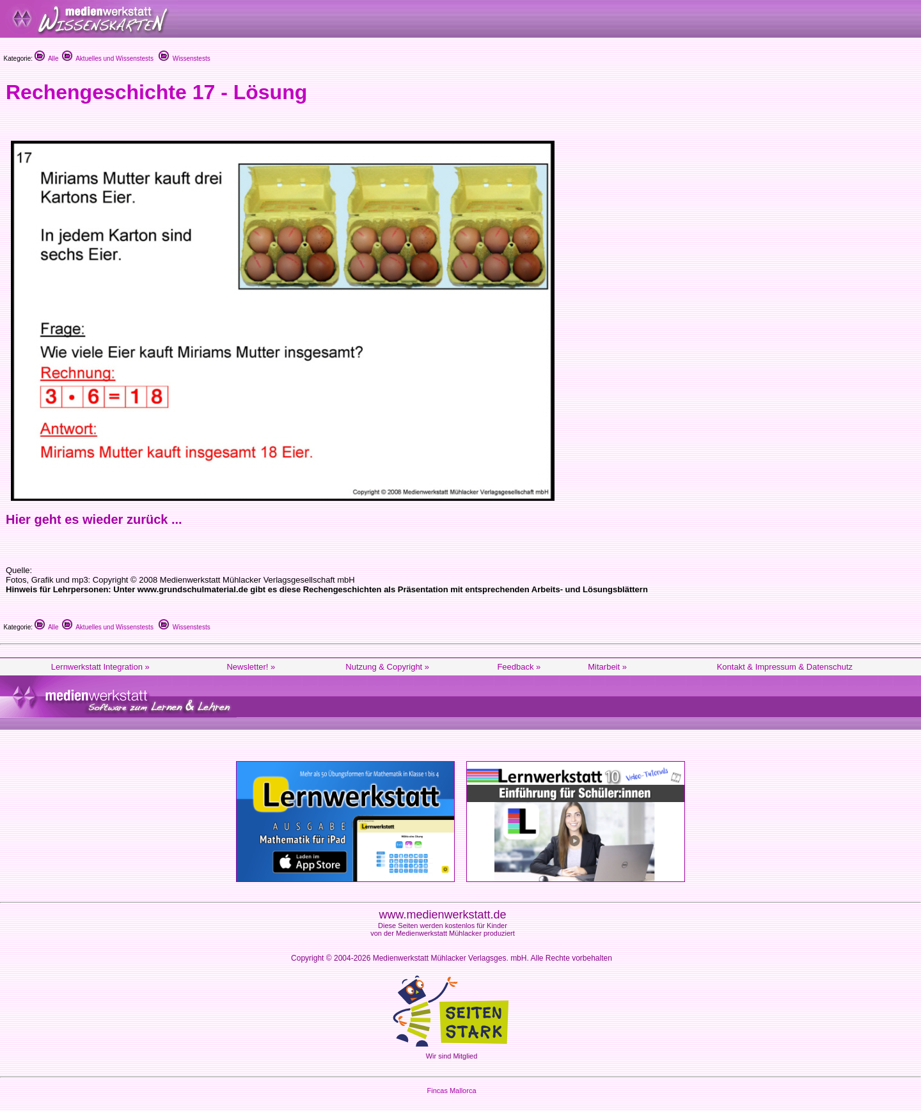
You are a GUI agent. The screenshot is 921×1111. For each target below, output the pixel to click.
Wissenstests (184, 58)
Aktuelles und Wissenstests (108, 58)
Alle (47, 58)
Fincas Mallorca (451, 1090)
